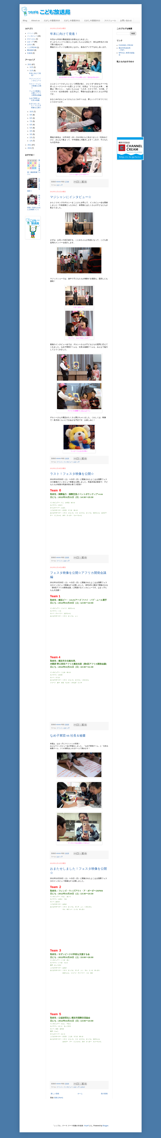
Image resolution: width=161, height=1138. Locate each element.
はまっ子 (60, 185)
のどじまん (31, 39)
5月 (31, 128)
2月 (31, 138)
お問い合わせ (126, 20)
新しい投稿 (55, 1094)
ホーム (80, 1094)
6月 (31, 125)
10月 (32, 112)
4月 (31, 131)
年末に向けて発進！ (64, 33)
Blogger (105, 1126)
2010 (30, 148)
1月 (31, 141)
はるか (82, 1087)
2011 (30, 145)
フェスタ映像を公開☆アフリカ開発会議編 (35, 93)
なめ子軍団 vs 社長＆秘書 (68, 735)
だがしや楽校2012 (92, 20)
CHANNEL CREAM (126, 45)
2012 (30, 64)
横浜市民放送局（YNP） (124, 49)
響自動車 (30, 50)
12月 (32, 67)
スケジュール (110, 20)
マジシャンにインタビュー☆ (70, 197)
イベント (60, 462)
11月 (32, 71)
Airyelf (86, 1126)
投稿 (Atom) (58, 1098)
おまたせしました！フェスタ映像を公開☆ (35, 106)
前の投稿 (104, 1094)
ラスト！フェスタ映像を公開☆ (72, 473)
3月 (31, 134)
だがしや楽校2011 (72, 20)
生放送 (29, 53)
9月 (31, 115)
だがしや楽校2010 (52, 20)
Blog (25, 20)
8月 (31, 118)
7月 (31, 121)
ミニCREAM (31, 47)
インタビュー (68, 462)
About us (35, 20)
